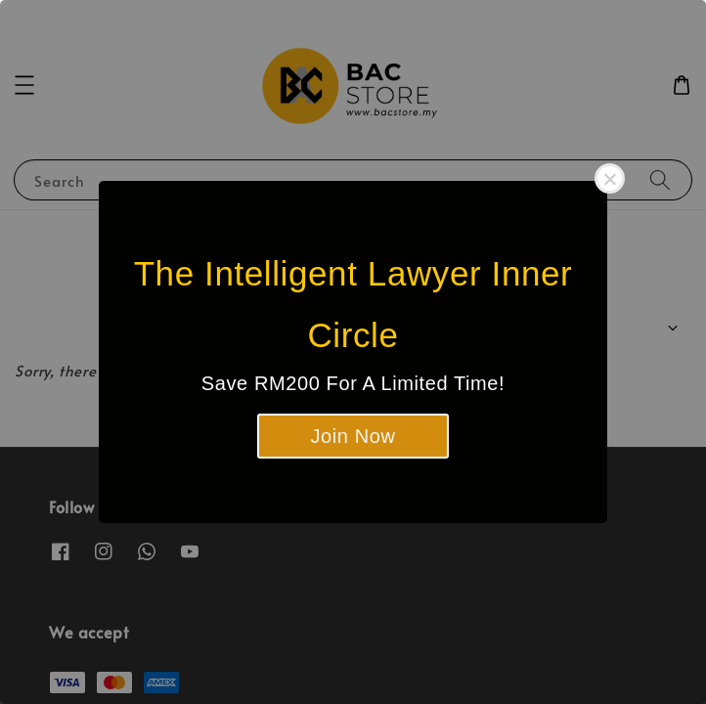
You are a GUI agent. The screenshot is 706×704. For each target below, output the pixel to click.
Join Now (352, 436)
